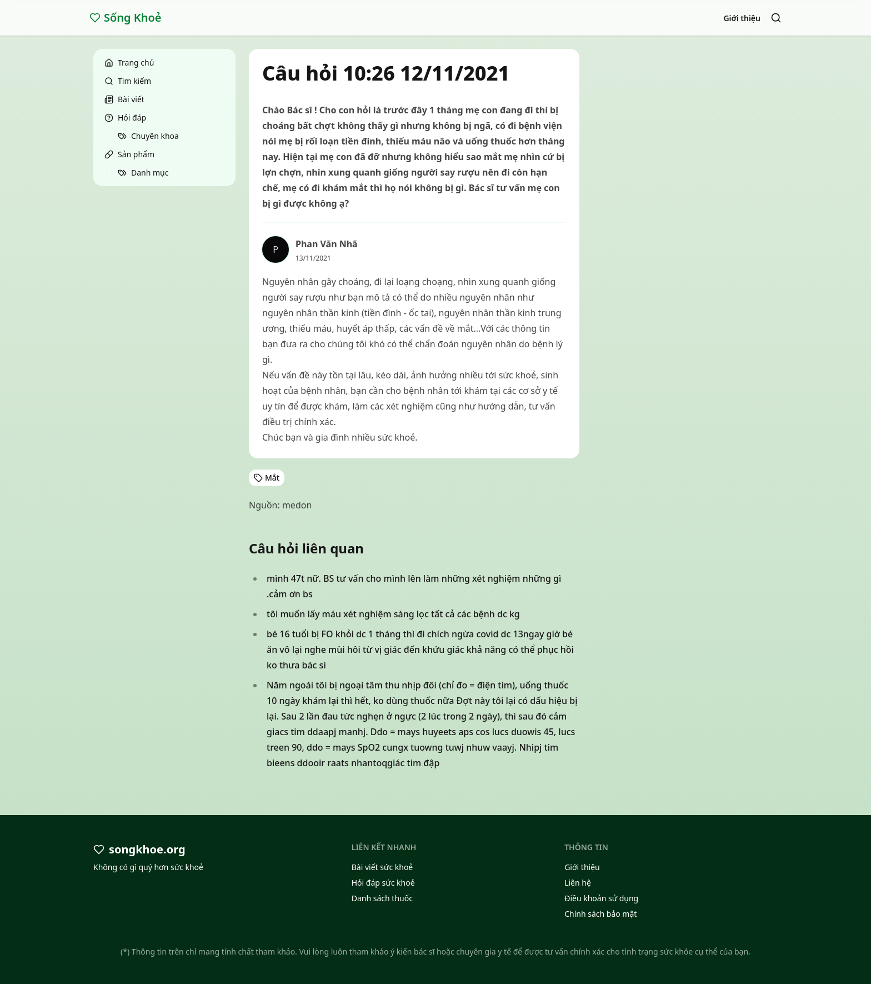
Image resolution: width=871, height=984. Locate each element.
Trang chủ (129, 62)
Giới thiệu (741, 18)
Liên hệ (577, 882)
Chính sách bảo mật (600, 913)
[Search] (776, 18)
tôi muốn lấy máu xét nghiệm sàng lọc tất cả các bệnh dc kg (393, 614)
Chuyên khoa (148, 136)
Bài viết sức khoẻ (382, 867)
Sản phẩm (129, 154)
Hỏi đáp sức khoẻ (383, 882)
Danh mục (143, 172)
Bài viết (124, 99)
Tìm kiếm (127, 81)
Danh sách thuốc (382, 898)
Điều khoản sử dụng (601, 898)
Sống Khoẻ (125, 17)
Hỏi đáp (125, 117)
